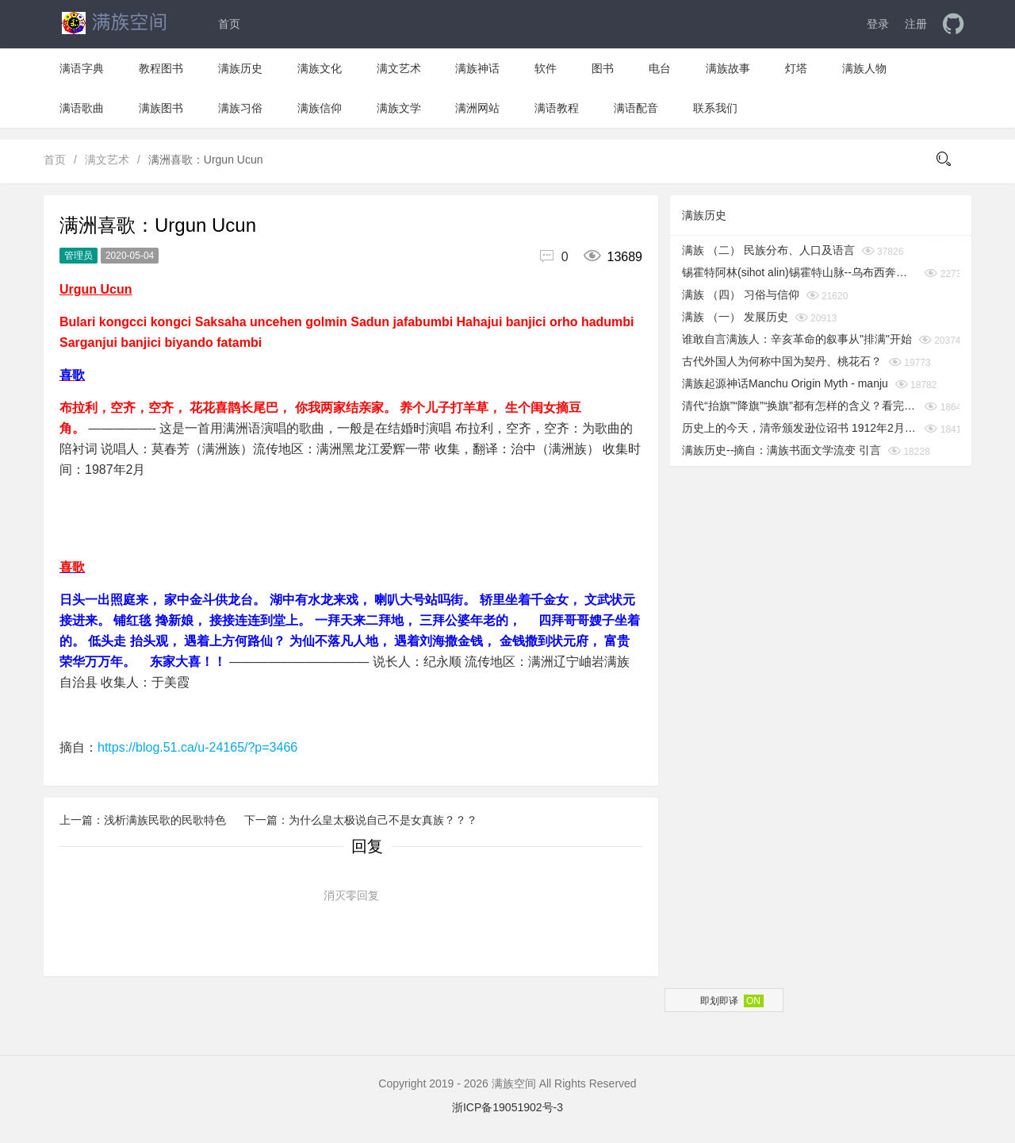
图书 (603, 68)
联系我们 (715, 108)
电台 (660, 68)
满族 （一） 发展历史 (735, 316)
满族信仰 (319, 108)
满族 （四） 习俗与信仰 (740, 294)
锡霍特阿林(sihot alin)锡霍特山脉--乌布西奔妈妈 (800, 272)
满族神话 (477, 68)
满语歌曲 (81, 108)
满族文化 (319, 68)
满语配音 (636, 108)
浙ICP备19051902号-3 (507, 1107)
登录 (878, 23)
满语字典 (81, 68)
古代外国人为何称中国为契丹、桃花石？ (782, 361)
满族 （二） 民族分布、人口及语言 (768, 250)
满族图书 (161, 108)
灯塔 (796, 68)
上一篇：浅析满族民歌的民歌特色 (144, 820)
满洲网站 (477, 108)
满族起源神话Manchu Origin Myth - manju (785, 383)
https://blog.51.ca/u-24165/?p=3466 (197, 747)
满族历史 (240, 68)
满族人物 (864, 68)
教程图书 (161, 68)
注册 (916, 23)
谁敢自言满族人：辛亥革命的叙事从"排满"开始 (797, 339)
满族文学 (399, 108)
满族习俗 (240, 108)
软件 (545, 68)
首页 (229, 23)
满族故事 (728, 68)
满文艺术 (399, 68)
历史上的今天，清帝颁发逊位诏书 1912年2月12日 (800, 427)
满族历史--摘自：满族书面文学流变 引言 (781, 450)
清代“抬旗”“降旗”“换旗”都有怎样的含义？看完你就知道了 (800, 405)
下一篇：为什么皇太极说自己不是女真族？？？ (360, 820)
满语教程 (556, 108)
